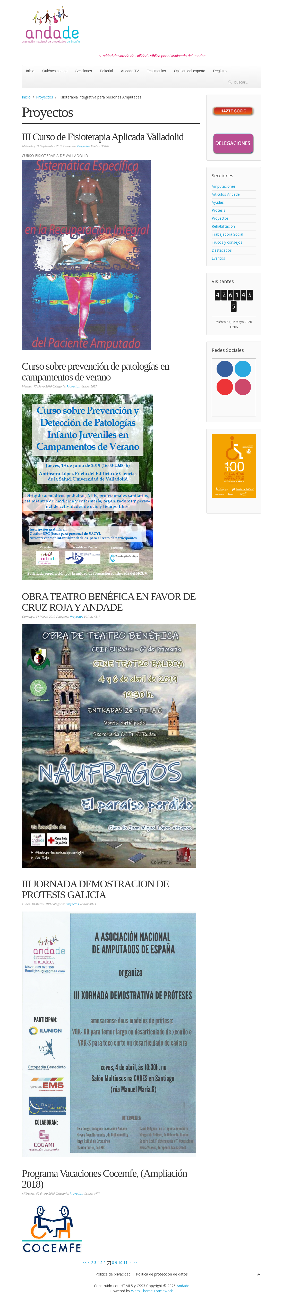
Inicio (30, 71)
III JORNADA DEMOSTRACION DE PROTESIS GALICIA (95, 889)
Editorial (106, 71)
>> (135, 1262)
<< (85, 1262)
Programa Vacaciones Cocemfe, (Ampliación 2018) (104, 1178)
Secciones (83, 71)
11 (125, 1262)
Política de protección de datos (162, 1274)
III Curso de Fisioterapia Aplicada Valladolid (103, 137)
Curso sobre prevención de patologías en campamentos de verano (95, 371)
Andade (183, 1285)
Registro (220, 71)
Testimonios (156, 71)
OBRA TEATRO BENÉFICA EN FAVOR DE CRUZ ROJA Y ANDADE (109, 602)
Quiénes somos (54, 71)
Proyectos (44, 97)
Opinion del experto (189, 71)
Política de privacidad (113, 1274)
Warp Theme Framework (152, 1290)
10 (120, 1262)
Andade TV (130, 71)
